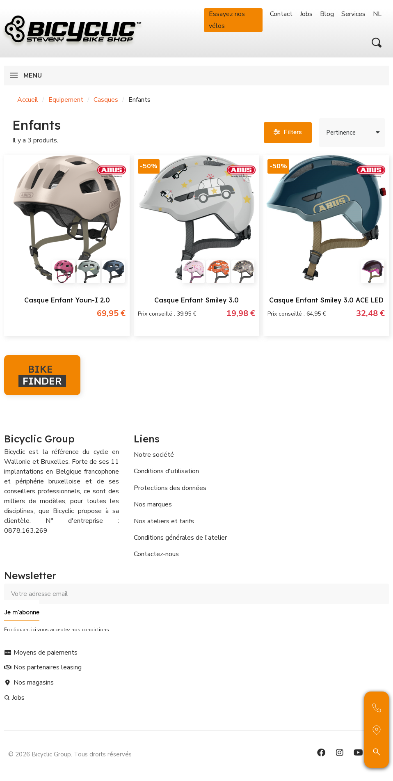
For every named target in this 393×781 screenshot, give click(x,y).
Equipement (65, 99)
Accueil (27, 99)
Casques (106, 99)
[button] (377, 43)
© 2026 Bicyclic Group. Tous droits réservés (70, 754)
